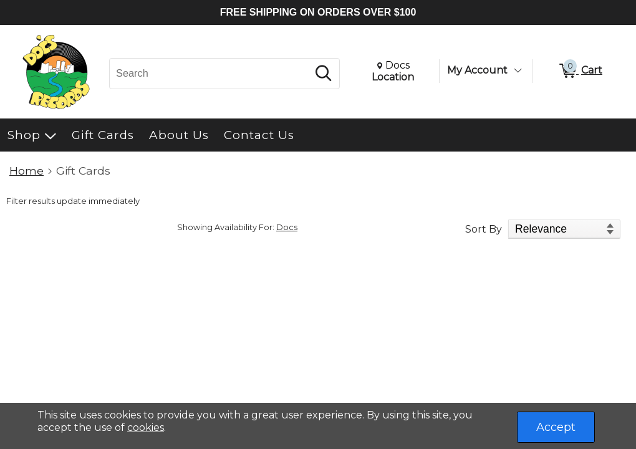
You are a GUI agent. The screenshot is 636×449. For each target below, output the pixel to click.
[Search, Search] (210, 74)
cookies (145, 427)
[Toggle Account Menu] (517, 70)
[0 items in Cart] (579, 71)
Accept (556, 427)
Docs (286, 227)
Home (26, 170)
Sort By (483, 229)
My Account (477, 70)
